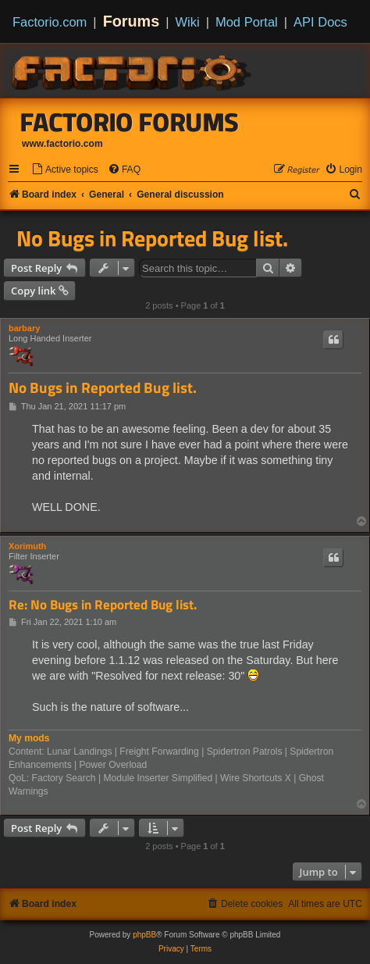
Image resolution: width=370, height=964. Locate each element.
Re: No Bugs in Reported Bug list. (103, 605)
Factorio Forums (129, 121)
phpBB (144, 934)
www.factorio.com (62, 143)
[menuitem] (64, 169)
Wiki (188, 22)
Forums (131, 21)
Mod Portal (246, 22)
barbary (24, 328)
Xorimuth (27, 546)
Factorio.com (49, 22)
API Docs (320, 22)
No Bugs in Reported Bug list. (152, 238)
